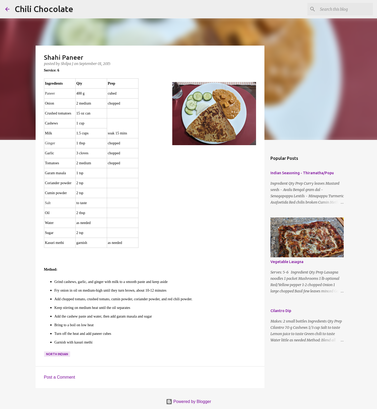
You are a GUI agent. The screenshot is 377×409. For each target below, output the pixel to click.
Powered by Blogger (188, 401)
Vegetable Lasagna (286, 262)
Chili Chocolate (44, 9)
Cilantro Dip (280, 311)
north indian (57, 354)
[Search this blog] (345, 9)
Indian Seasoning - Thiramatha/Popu (302, 173)
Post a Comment (59, 377)
